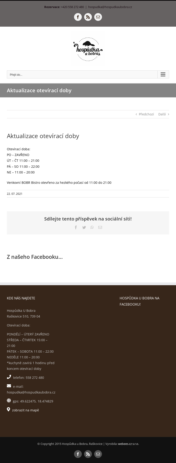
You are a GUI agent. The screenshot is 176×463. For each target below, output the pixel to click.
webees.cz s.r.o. (128, 444)
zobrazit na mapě (25, 410)
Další (162, 114)
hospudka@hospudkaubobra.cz (110, 7)
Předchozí (146, 114)
